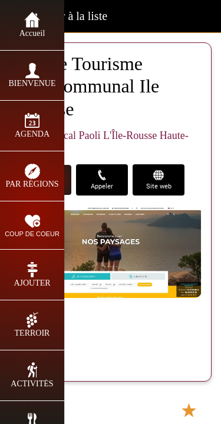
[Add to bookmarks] (188, 410)
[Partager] (142, 410)
